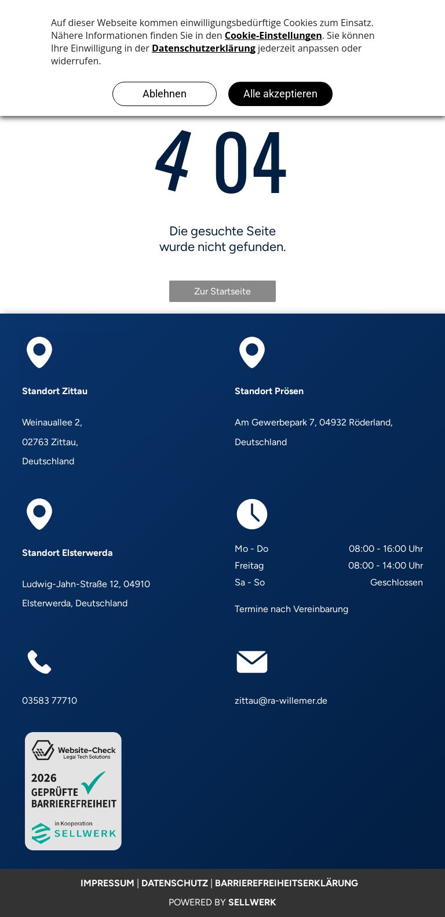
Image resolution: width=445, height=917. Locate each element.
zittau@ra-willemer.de (281, 700)
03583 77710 (49, 700)
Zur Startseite (222, 291)
